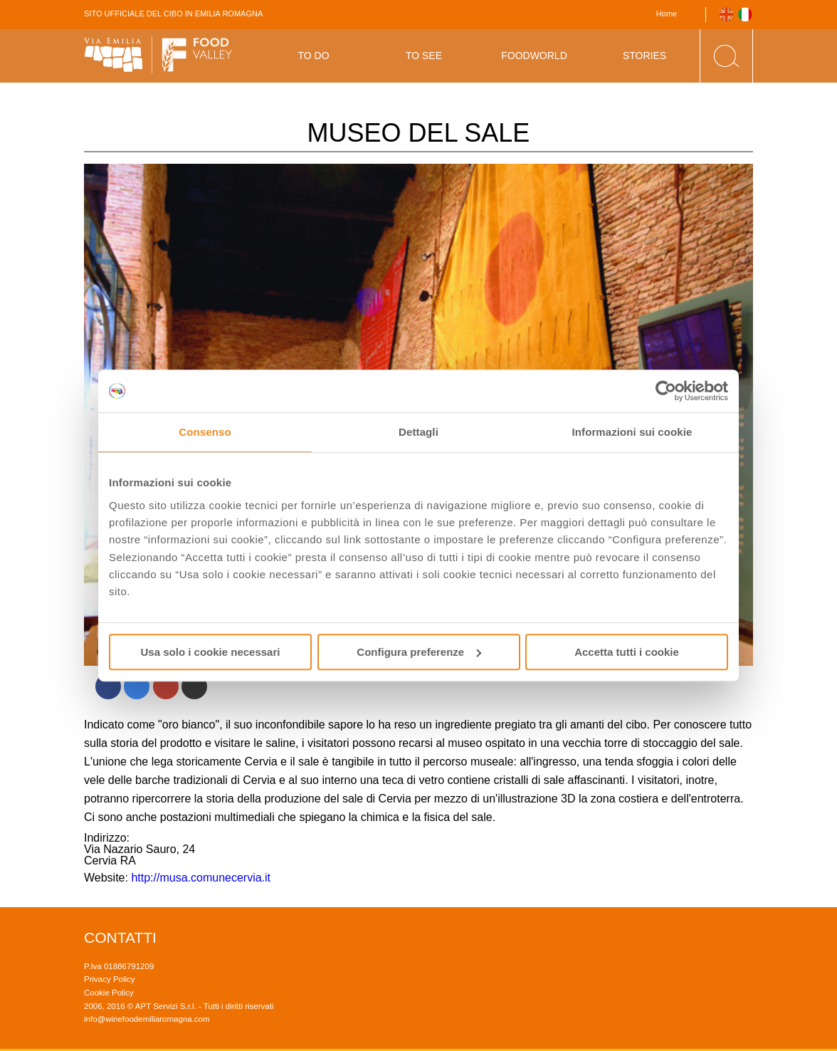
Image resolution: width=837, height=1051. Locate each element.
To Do (313, 55)
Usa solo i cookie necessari (210, 652)
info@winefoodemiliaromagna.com (147, 1019)
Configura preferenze (419, 652)
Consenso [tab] (205, 432)
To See (424, 55)
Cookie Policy (109, 992)
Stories (644, 55)
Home (666, 13)
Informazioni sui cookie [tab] (632, 432)
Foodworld (534, 55)
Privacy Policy (109, 979)
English (726, 14)
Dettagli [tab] (418, 432)
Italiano (745, 14)
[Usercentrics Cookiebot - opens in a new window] (666, 391)
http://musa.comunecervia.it (200, 878)
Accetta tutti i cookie (626, 652)
